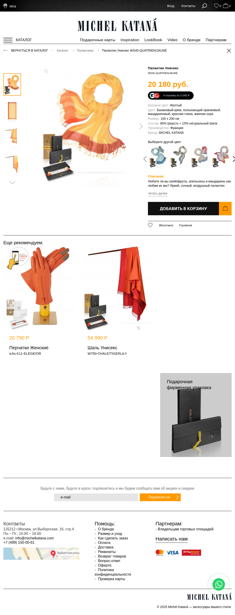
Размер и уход (109, 534)
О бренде (191, 40)
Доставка (105, 547)
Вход (170, 5)
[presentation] (139, 126)
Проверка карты (111, 579)
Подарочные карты (97, 40)
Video (172, 40)
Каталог (63, 50)
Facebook (185, 225)
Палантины (85, 50)
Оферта (104, 565)
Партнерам (216, 40)
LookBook (153, 40)
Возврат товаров (111, 556)
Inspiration (130, 40)
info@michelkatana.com (34, 538)
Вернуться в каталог (29, 50)
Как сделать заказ (112, 538)
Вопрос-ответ (109, 561)
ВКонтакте (166, 225)
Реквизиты (106, 552)
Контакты (188, 5)
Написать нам (172, 538)
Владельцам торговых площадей (186, 529)
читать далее (157, 193)
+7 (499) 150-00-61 (18, 542)
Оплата (103, 543)
